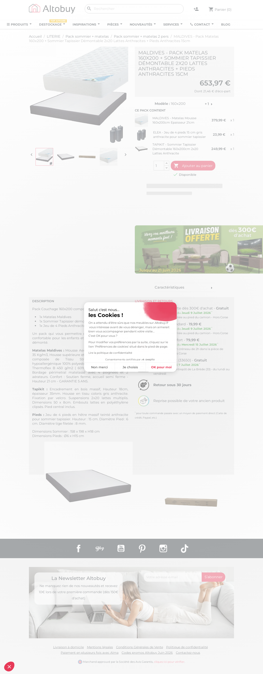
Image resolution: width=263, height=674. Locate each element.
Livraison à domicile (68, 647)
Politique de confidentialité (187, 647)
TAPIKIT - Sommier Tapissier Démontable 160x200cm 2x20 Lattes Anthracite (175, 149)
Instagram (163, 548)
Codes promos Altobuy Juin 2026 (147, 653)
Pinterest (142, 548)
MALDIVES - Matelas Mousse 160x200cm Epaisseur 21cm (174, 120)
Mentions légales (100, 647)
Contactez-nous (188, 653)
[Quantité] (159, 165)
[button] (9, 666)
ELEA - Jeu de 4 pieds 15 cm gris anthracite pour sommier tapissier (179, 134)
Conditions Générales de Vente (139, 647)
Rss (99, 548)
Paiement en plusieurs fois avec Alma (89, 653)
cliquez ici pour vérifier (169, 661)
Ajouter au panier (193, 166)
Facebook (78, 548)
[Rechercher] (134, 8)
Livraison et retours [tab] (154, 301)
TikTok (184, 548)
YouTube (121, 548)
